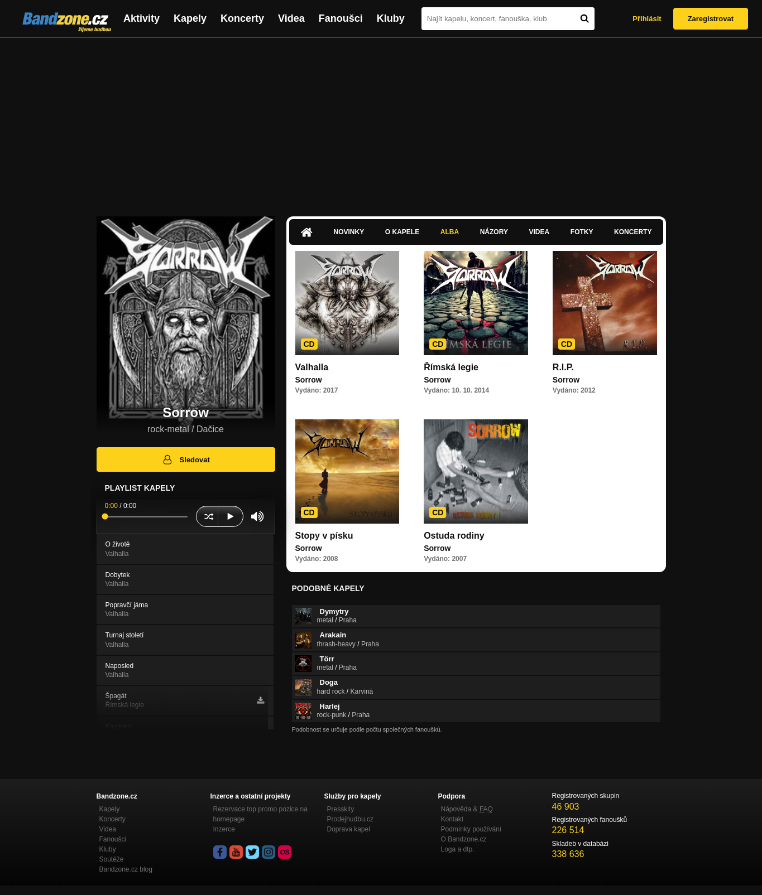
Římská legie (451, 367)
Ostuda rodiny (454, 535)
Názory (494, 232)
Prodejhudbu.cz (350, 819)
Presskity (340, 809)
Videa (291, 18)
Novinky (349, 232)
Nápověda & (467, 809)
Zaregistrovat (711, 18)
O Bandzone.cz (464, 839)
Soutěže (111, 859)
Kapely (190, 18)
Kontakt (452, 819)
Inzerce (224, 829)
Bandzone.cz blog (125, 869)
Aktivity (141, 18)
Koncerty (242, 18)
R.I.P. (563, 367)
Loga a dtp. (458, 849)
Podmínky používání (471, 829)
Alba (449, 232)
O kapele (402, 232)
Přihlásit (646, 18)
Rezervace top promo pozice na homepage (260, 814)
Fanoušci (341, 18)
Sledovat (185, 459)
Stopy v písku (324, 535)
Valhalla (312, 367)
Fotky (582, 232)
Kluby (391, 18)
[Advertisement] (381, 121)
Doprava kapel (348, 829)
